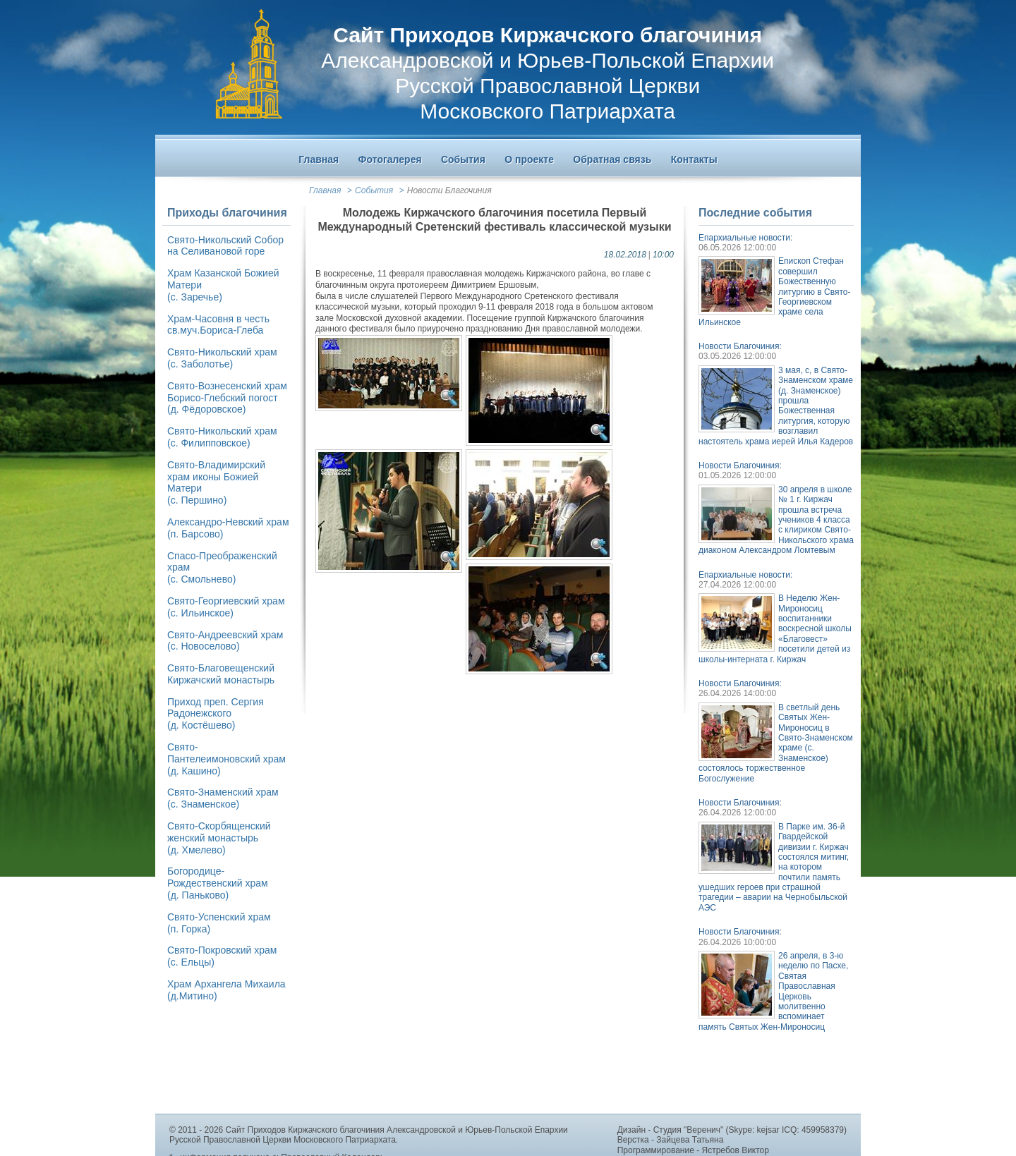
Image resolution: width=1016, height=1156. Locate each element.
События (374, 190)
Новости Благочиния (449, 190)
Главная (325, 190)
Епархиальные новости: (745, 238)
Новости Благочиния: (740, 346)
